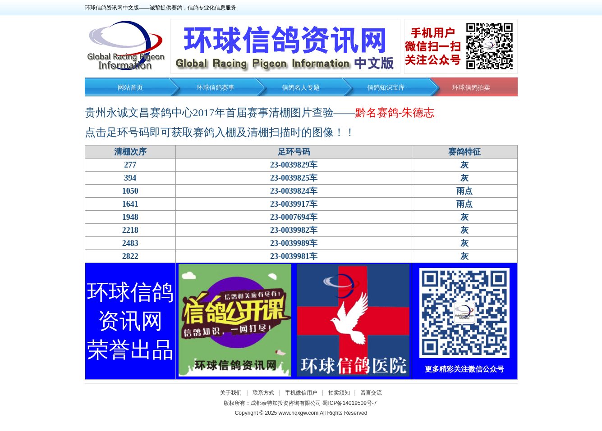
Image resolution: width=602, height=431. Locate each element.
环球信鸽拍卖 (471, 87)
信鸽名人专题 (301, 87)
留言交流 (371, 393)
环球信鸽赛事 (215, 87)
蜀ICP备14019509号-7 (349, 403)
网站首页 (130, 87)
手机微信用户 (301, 393)
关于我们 (231, 393)
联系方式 (263, 393)
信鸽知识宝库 (386, 87)
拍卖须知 (341, 393)
